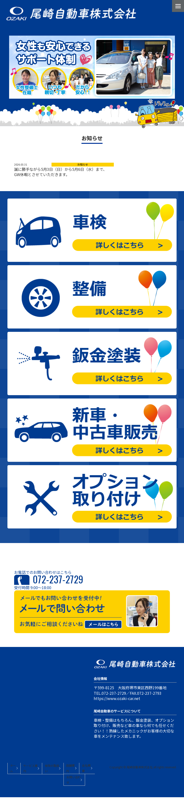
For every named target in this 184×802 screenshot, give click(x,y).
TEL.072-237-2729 (110, 693)
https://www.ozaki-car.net (117, 698)
